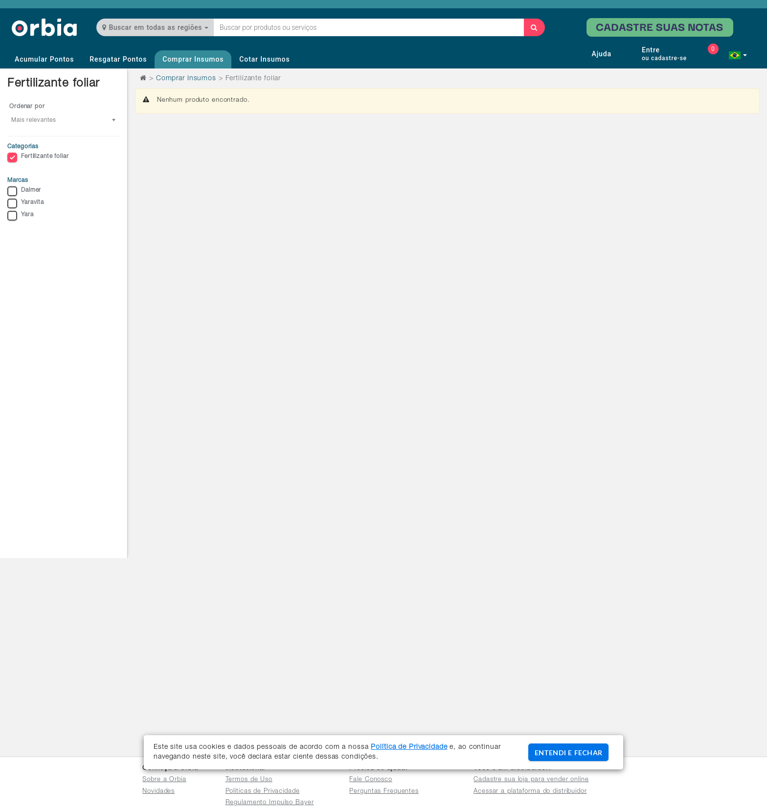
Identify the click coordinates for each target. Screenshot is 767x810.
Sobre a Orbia (164, 780)
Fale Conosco (370, 780)
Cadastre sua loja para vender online (531, 780)
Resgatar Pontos (118, 59)
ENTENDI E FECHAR (568, 752)
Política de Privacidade (409, 747)
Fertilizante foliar (38, 157)
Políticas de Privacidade (263, 791)
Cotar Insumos (264, 59)
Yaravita (25, 203)
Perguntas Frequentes (384, 791)
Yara (20, 216)
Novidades (158, 791)
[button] (737, 55)
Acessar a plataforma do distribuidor (530, 791)
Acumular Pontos (44, 59)
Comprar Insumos (193, 59)
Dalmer (24, 191)
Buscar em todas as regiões (155, 27)
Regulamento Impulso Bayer (270, 803)
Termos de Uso (249, 780)
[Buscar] (534, 27)
